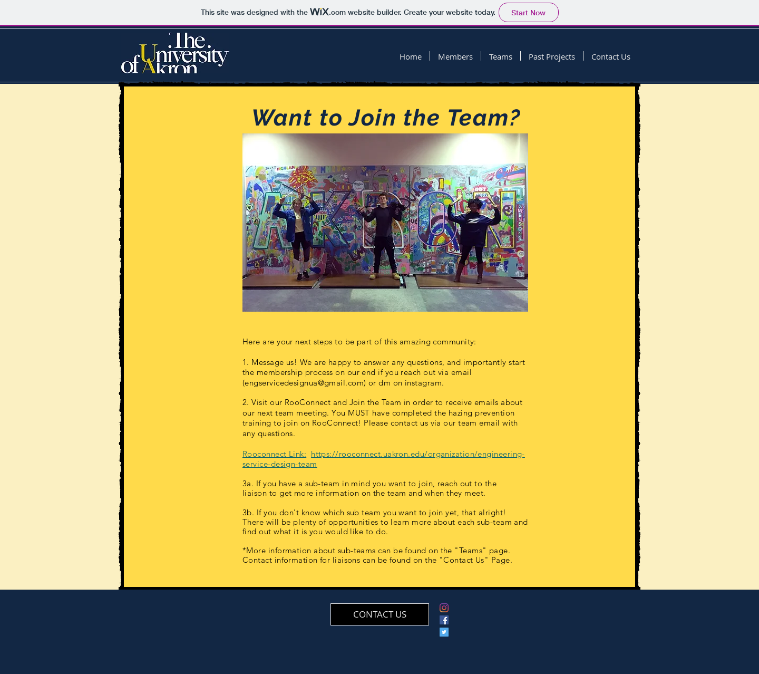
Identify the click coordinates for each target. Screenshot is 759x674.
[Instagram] (444, 607)
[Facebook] (444, 619)
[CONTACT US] (379, 614)
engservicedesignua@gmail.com (304, 383)
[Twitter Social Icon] (444, 632)
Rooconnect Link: (274, 454)
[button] (455, 56)
